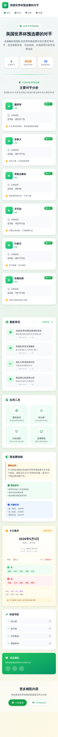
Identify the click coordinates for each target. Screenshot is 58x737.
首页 (7, 12)
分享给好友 (39, 702)
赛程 (28, 12)
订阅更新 (18, 702)
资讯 (17, 12)
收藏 (39, 12)
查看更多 (47, 322)
